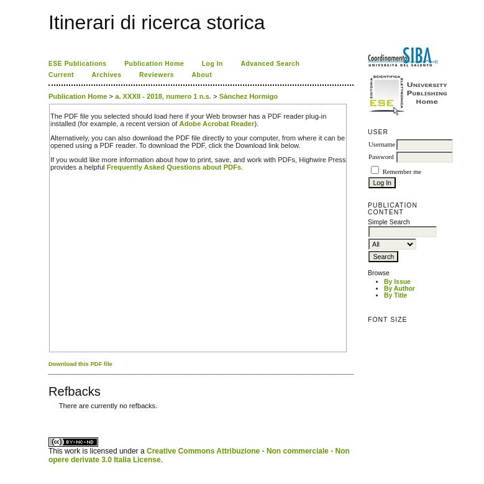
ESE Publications (77, 63)
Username (381, 144)
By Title (395, 295)
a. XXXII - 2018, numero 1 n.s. (163, 96)
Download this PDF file (80, 363)
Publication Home (154, 63)
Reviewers (156, 74)
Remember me (402, 171)
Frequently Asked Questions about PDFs (174, 167)
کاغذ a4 (49, 415)
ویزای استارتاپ (51, 415)
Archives (107, 74)
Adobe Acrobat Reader (217, 123)
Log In (212, 63)
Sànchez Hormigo (248, 96)
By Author (399, 288)
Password (381, 156)
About (202, 74)
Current (61, 74)
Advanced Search (269, 63)
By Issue (397, 281)
